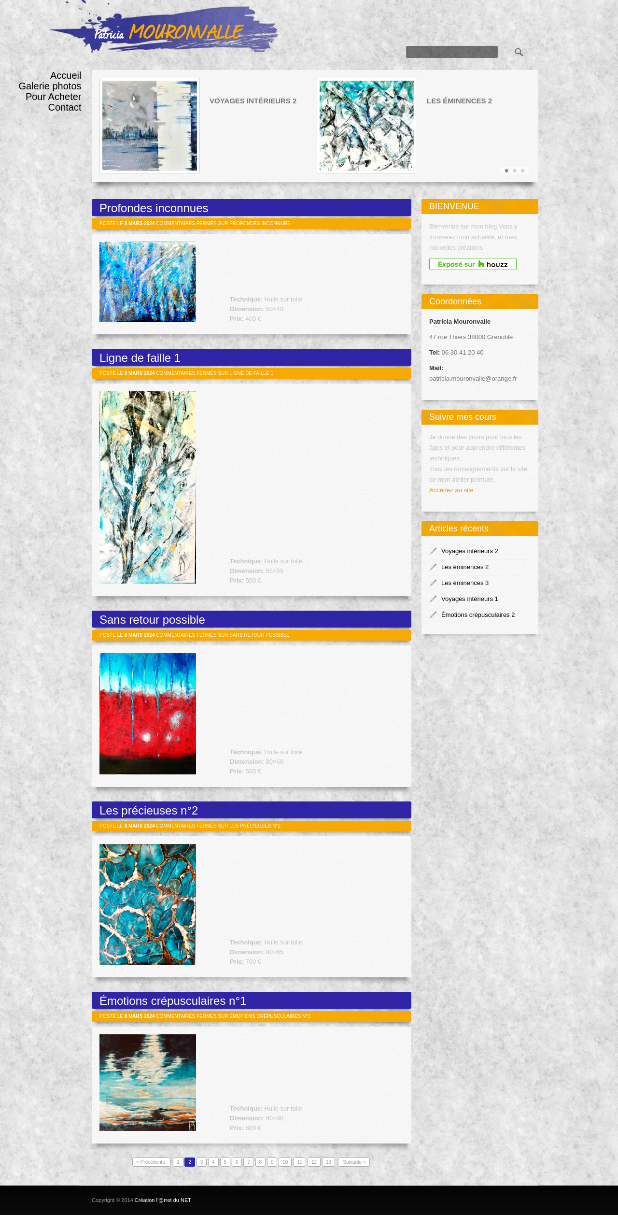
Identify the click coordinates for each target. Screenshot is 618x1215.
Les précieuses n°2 (148, 810)
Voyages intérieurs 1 (469, 598)
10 (285, 1162)
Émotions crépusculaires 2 (478, 614)
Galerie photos (49, 86)
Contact (65, 107)
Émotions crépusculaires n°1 (172, 1000)
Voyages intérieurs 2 (253, 101)
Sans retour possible (152, 619)
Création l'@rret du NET (163, 1200)
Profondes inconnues (154, 207)
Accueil (65, 75)
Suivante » (354, 1162)
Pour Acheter (54, 96)
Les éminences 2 (459, 101)
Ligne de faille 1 (140, 357)
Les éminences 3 (465, 582)
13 (328, 1162)
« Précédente (151, 1162)
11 (299, 1162)
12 (314, 1162)
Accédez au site (451, 490)
